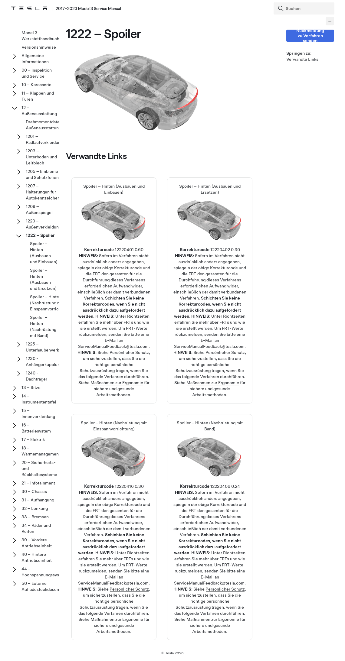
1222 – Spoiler (40, 235)
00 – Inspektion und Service (36, 73)
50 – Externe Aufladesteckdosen (40, 586)
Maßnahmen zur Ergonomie (116, 382)
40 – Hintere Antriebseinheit (36, 557)
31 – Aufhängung (37, 499)
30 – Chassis (34, 491)
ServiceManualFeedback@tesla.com (113, 346)
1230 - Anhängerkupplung (44, 361)
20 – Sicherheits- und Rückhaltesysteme (39, 468)
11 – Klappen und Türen (37, 96)
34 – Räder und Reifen (36, 528)
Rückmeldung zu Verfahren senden (310, 36)
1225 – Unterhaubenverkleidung (50, 347)
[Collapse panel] (330, 21)
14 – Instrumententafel (38, 399)
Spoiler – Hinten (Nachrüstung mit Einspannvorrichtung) (114, 487)
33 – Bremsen (35, 516)
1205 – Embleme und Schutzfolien (42, 174)
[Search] (305, 8)
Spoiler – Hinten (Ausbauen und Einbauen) (114, 251)
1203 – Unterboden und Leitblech (41, 156)
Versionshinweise (38, 47)
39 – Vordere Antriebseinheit (36, 542)
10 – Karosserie (36, 84)
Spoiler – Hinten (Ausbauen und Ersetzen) (210, 251)
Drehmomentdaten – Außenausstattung (46, 124)
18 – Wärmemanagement (40, 451)
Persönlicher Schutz (129, 352)
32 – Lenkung (34, 508)
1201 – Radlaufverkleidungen (47, 139)
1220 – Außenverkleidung (43, 224)
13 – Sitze (31, 387)
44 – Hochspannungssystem (44, 571)
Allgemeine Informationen (35, 58)
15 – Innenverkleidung (38, 413)
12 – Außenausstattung (39, 110)
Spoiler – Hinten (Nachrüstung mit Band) (210, 487)
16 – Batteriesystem (36, 428)
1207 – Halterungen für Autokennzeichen (43, 191)
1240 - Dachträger (36, 376)
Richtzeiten (138, 316)
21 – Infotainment (38, 483)
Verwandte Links (302, 59)
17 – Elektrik (33, 439)
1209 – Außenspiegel (39, 209)
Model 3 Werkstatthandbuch (40, 35)
